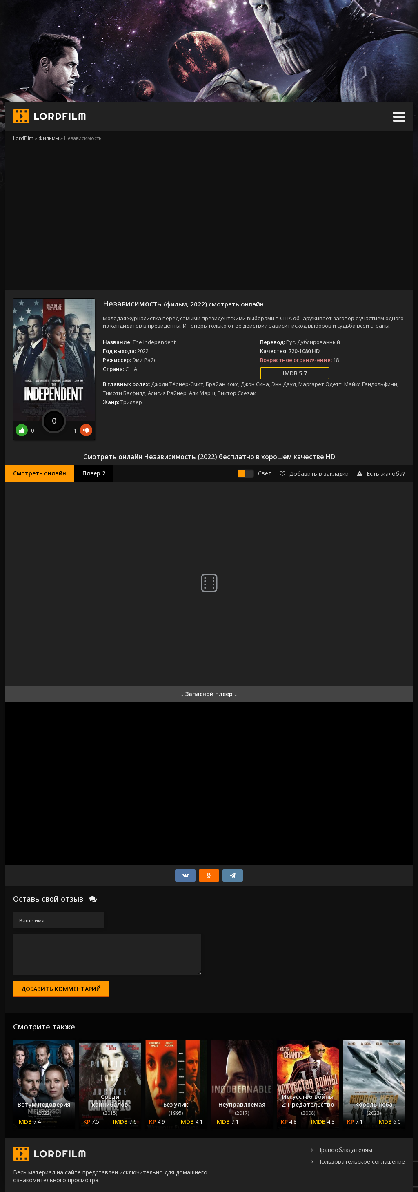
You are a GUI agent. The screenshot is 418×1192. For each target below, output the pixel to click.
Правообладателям (344, 1150)
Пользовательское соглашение (361, 1161)
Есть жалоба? (381, 474)
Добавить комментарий (61, 989)
